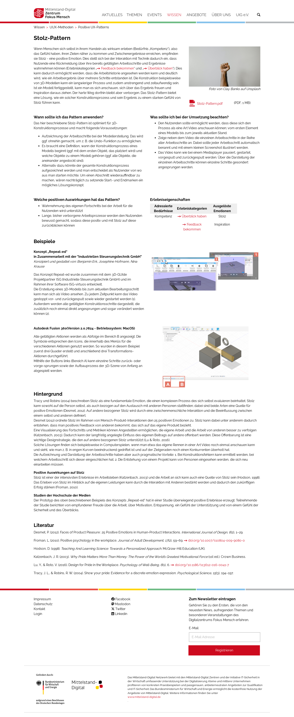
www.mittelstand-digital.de (144, 696)
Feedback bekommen (117, 68)
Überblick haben (160, 68)
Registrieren (224, 650)
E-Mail (193, 628)
